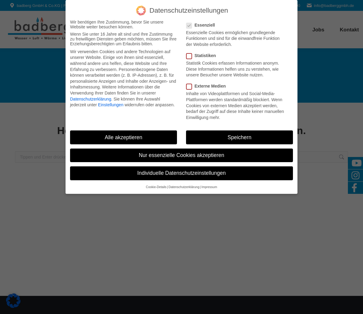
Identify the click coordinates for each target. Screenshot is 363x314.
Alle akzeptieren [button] (124, 137)
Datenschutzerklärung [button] (184, 186)
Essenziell (202, 24)
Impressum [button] (209, 186)
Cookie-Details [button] (156, 186)
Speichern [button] (240, 137)
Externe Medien (208, 85)
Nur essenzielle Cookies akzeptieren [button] (181, 155)
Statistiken (203, 55)
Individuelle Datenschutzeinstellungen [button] (181, 172)
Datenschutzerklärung (90, 98)
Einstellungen (111, 104)
